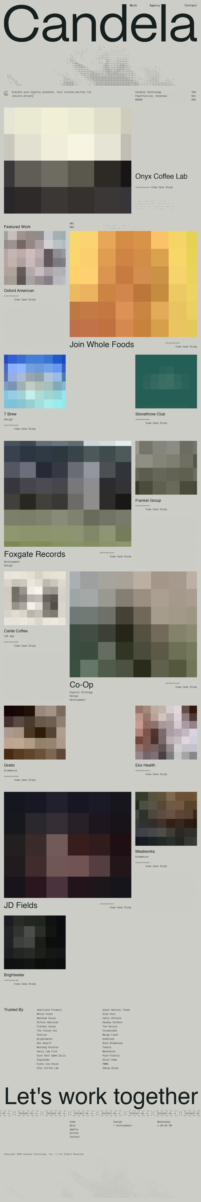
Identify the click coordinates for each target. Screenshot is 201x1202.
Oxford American (19, 291)
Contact (191, 5)
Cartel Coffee (16, 631)
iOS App (9, 636)
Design (8, 419)
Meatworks (145, 852)
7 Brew (10, 414)
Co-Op (81, 685)
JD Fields (20, 906)
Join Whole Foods (102, 345)
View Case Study (162, 187)
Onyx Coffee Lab (161, 176)
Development (12, 561)
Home (72, 1121)
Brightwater (14, 975)
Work (133, 5)
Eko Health (145, 766)
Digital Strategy (81, 692)
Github (74, 1133)
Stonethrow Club (150, 414)
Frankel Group (148, 501)
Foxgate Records (34, 555)
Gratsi (9, 766)
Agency (155, 5)
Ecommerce (10, 770)
